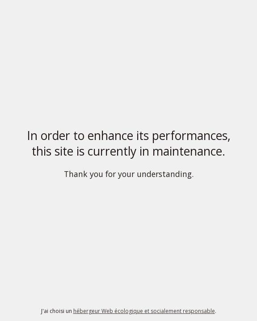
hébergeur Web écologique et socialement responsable (144, 311)
